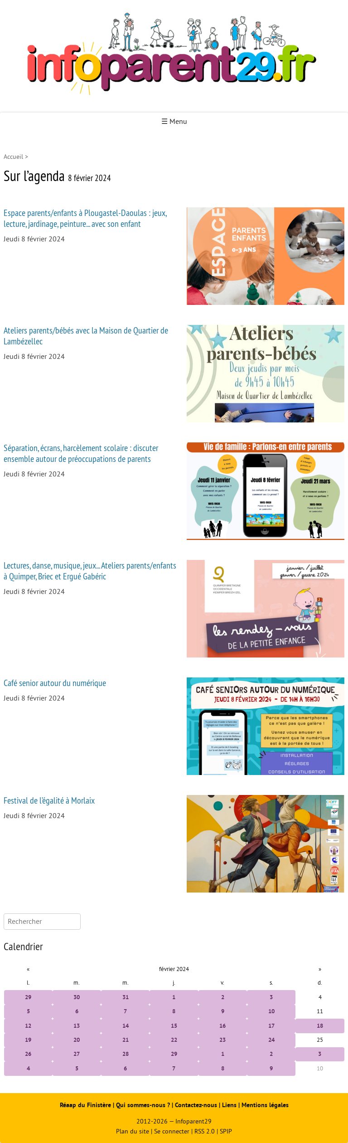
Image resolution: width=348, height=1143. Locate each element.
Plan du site (132, 1131)
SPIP (226, 1131)
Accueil (13, 156)
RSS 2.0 (204, 1131)
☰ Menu (174, 122)
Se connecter (171, 1131)
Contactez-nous (196, 1105)
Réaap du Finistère (85, 1105)
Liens (229, 1105)
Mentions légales (265, 1105)
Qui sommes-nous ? (144, 1105)
